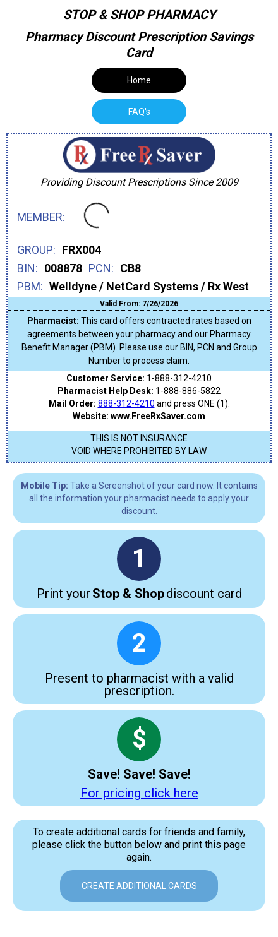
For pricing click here (139, 793)
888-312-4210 (126, 403)
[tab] (139, 111)
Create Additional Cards (139, 886)
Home (139, 80)
